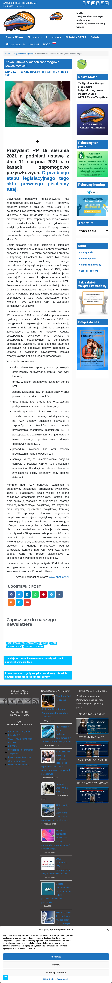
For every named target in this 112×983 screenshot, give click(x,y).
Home (7, 53)
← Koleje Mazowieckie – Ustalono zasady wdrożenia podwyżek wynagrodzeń (34, 660)
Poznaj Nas (52, 37)
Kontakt (34, 44)
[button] (107, 929)
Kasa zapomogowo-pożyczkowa (23, 643)
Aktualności (35, 37)
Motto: (80, 13)
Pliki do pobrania (15, 44)
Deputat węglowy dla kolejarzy (62, 788)
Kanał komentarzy (91, 264)
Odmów (56, 964)
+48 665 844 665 (19, 3)
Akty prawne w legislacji (24, 53)
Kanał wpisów (88, 258)
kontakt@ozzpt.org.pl (14, 6)
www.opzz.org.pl (59, 576)
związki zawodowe (34, 647)
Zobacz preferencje (56, 972)
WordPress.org (89, 270)
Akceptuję (56, 956)
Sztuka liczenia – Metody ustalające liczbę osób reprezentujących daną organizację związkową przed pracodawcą (55, 762)
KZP (45, 643)
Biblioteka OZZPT (75, 37)
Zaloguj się (87, 252)
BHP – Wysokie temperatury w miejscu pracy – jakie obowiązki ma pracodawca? (56, 920)
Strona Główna (14, 37)
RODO (45, 979)
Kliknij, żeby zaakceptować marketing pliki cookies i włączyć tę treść (92, 725)
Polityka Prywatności (58, 979)
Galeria (95, 37)
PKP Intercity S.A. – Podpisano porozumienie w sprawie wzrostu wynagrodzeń (56, 734)
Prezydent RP (14, 647)
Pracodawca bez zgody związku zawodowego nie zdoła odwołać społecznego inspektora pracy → (36, 675)
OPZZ (53, 643)
